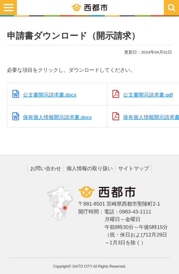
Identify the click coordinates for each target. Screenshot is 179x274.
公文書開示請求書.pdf (148, 95)
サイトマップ (133, 168)
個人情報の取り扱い (90, 168)
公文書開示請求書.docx (49, 95)
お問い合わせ (45, 168)
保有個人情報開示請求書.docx (57, 117)
